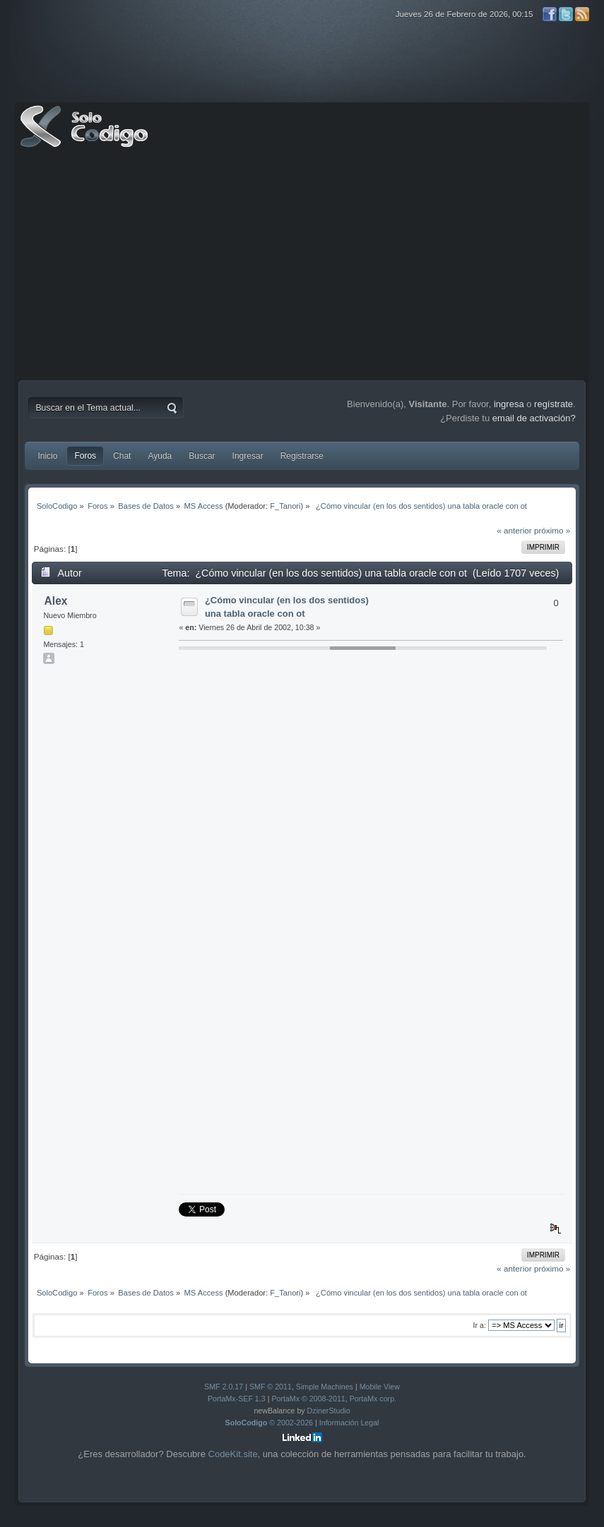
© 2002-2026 (269, 1422)
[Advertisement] (302, 267)
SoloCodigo (85, 137)
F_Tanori (285, 506)
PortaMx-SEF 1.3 (237, 1398)
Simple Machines (324, 1386)
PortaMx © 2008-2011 (308, 1398)
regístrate (553, 404)
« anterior (514, 530)
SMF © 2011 (270, 1386)
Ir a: (479, 1325)
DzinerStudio (328, 1410)
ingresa (509, 404)
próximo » (552, 530)
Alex (56, 601)
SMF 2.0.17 (223, 1386)
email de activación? (534, 418)
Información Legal (349, 1422)
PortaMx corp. (373, 1398)
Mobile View (380, 1386)
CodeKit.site (233, 1454)
